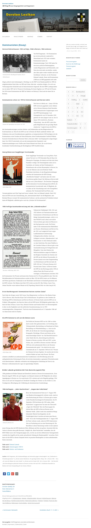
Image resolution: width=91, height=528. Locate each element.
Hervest (39, 498)
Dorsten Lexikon (7, 3)
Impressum (11, 524)
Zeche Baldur (23, 503)
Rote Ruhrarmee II (8, 489)
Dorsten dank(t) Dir (8, 486)
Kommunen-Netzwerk (9, 510)
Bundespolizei (80, 92)
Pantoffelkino (6, 491)
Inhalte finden (18, 36)
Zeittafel (68, 68)
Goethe (85, 100)
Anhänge (30, 36)
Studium (69, 120)
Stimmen (39, 36)
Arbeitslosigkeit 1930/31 (16, 447)
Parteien (40, 501)
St (82, 116)
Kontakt (49, 36)
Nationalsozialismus (31, 501)
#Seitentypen (17, 498)
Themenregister (71, 66)
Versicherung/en (72, 128)
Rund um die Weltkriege (73, 64)
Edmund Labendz (14, 444)
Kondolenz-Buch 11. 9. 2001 (49, 510)
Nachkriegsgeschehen (18, 501)
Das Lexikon (6, 36)
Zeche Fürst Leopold (34, 503)
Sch (77, 116)
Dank (25, 524)
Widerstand (14, 503)
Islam (77, 104)
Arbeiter (24, 498)
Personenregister (71, 61)
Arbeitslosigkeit (31, 498)
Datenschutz (18, 524)
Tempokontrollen (72, 124)
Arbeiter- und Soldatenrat (16, 449)
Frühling (74, 100)
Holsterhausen (46, 498)
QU (82, 112)
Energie (83, 96)
